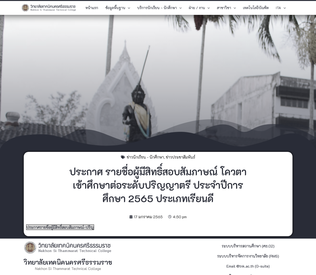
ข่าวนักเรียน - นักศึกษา (145, 157)
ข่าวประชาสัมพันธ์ (180, 157)
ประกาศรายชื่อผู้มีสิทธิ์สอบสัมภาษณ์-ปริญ (60, 227)
